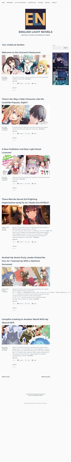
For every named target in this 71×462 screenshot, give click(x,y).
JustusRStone (5, 81)
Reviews (47, 2)
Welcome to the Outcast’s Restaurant (19, 54)
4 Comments (4, 183)
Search (54, 45)
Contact (54, 2)
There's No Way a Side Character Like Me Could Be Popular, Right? (24, 104)
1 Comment (4, 83)
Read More (28, 82)
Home (3, 2)
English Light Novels (35, 32)
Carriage (4, 235)
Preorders (10, 2)
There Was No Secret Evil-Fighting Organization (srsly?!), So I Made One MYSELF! (25, 206)
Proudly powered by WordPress (29, 409)
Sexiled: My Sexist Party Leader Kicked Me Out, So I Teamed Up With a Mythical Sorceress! (23, 267)
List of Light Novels (20, 2)
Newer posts (44, 383)
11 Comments (4, 133)
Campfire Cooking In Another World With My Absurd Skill (22, 327)
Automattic (45, 409)
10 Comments (5, 298)
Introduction (32, 2)
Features (40, 2)
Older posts (7, 383)
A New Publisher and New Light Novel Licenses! (23, 154)
